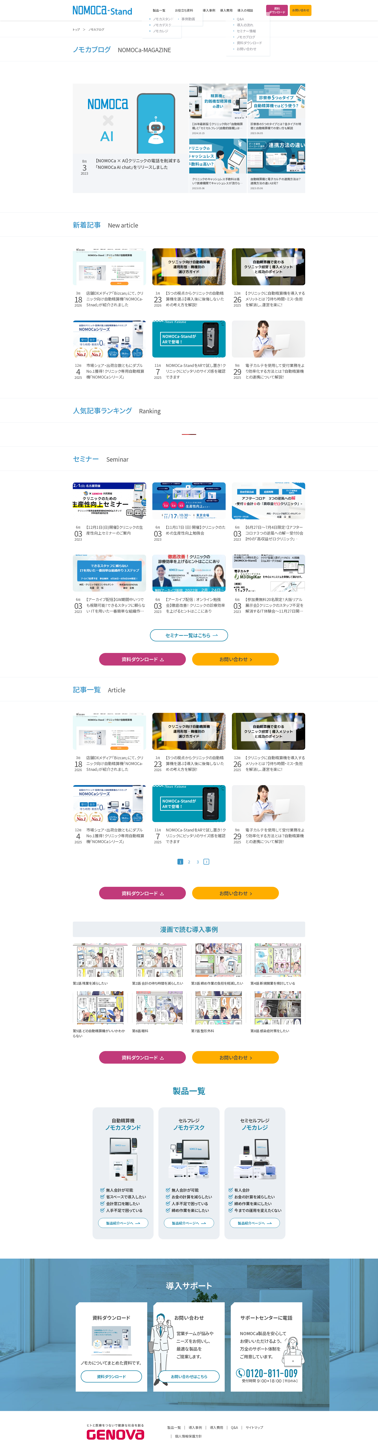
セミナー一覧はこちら (187, 635)
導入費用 (226, 10)
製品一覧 (159, 10)
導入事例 (209, 10)
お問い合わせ (233, 659)
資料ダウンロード (140, 659)
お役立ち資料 (184, 10)
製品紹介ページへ (119, 1223)
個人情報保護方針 (188, 1436)
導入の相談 (245, 10)
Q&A (234, 1427)
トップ (76, 29)
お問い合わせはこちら (189, 1376)
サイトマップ (254, 1427)
